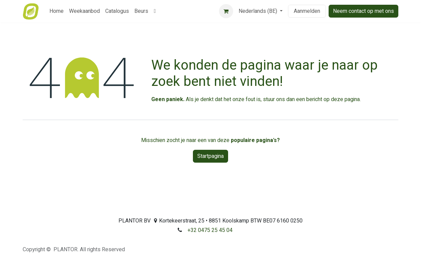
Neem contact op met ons (363, 11)
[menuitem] (56, 11)
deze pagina (345, 99)
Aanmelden (307, 11)
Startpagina (210, 156)
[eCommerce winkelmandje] (226, 11)
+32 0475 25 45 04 (209, 230)
